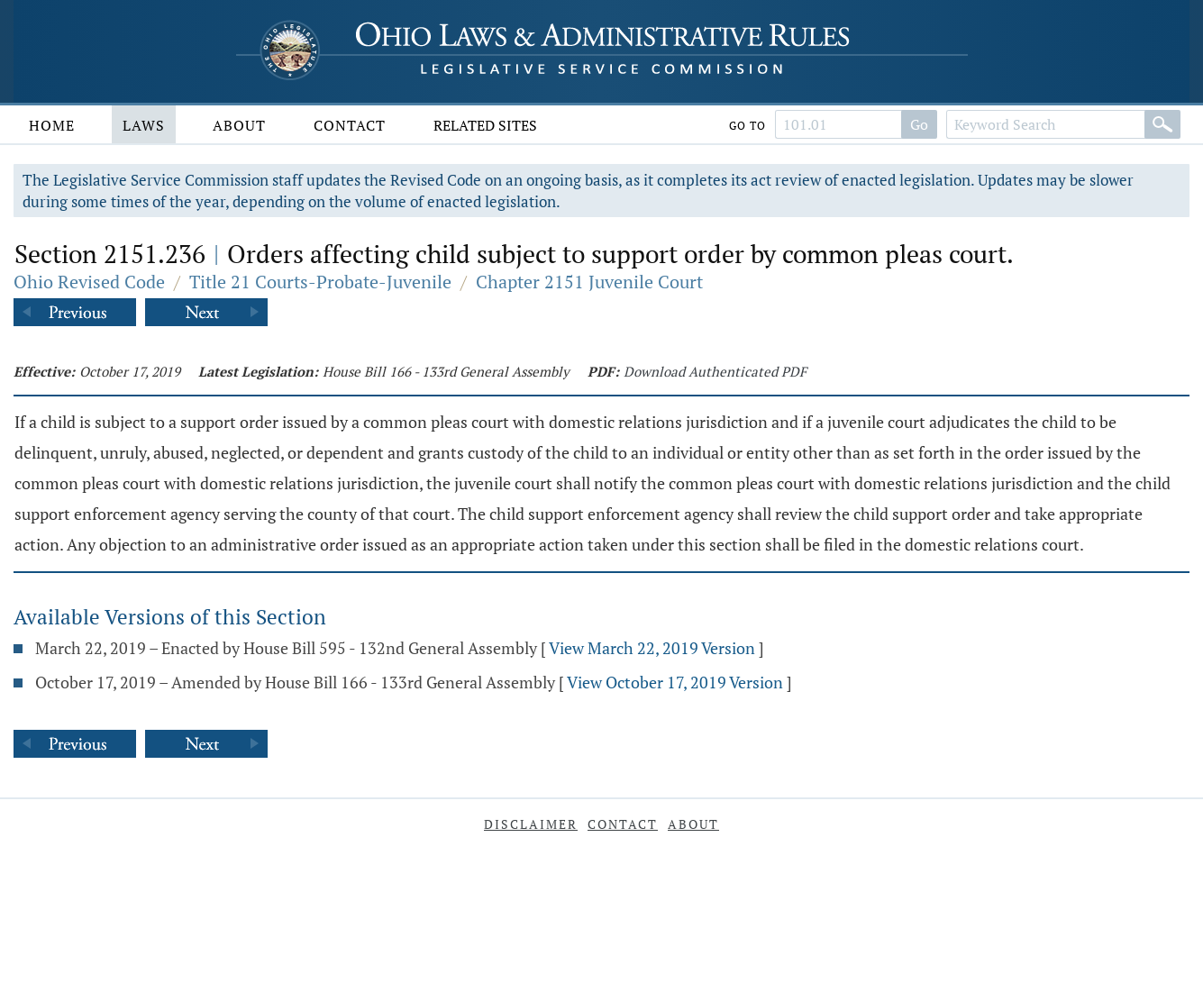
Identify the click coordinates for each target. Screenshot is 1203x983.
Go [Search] (919, 124)
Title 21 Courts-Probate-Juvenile (320, 281)
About (239, 125)
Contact (350, 125)
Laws (144, 125)
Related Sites (485, 125)
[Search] (1162, 124)
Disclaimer (531, 824)
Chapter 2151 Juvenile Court (589, 281)
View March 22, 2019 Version (652, 648)
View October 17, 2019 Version (675, 682)
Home (52, 125)
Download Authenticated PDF (715, 371)
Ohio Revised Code (89, 281)
